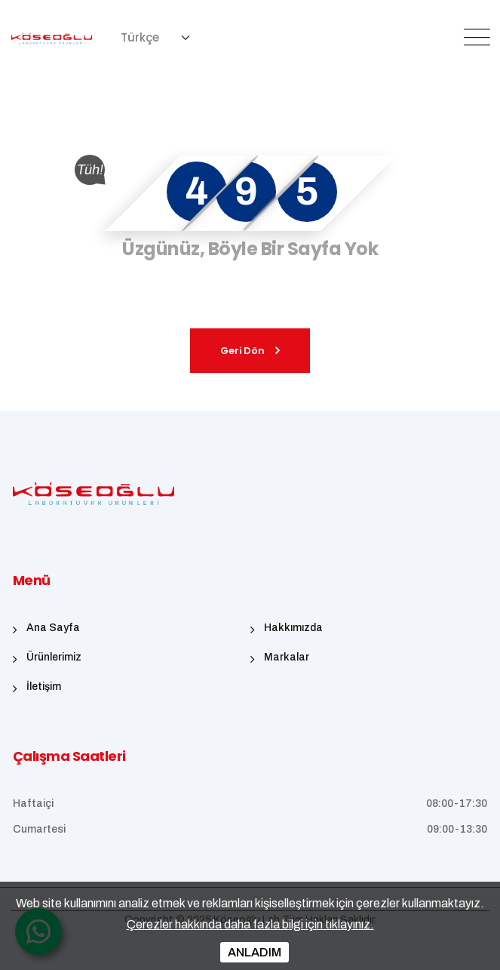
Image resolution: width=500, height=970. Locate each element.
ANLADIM (254, 952)
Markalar (286, 657)
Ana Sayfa (53, 627)
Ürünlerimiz (53, 657)
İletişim (43, 686)
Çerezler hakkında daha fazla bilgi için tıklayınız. (250, 924)
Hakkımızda (293, 627)
